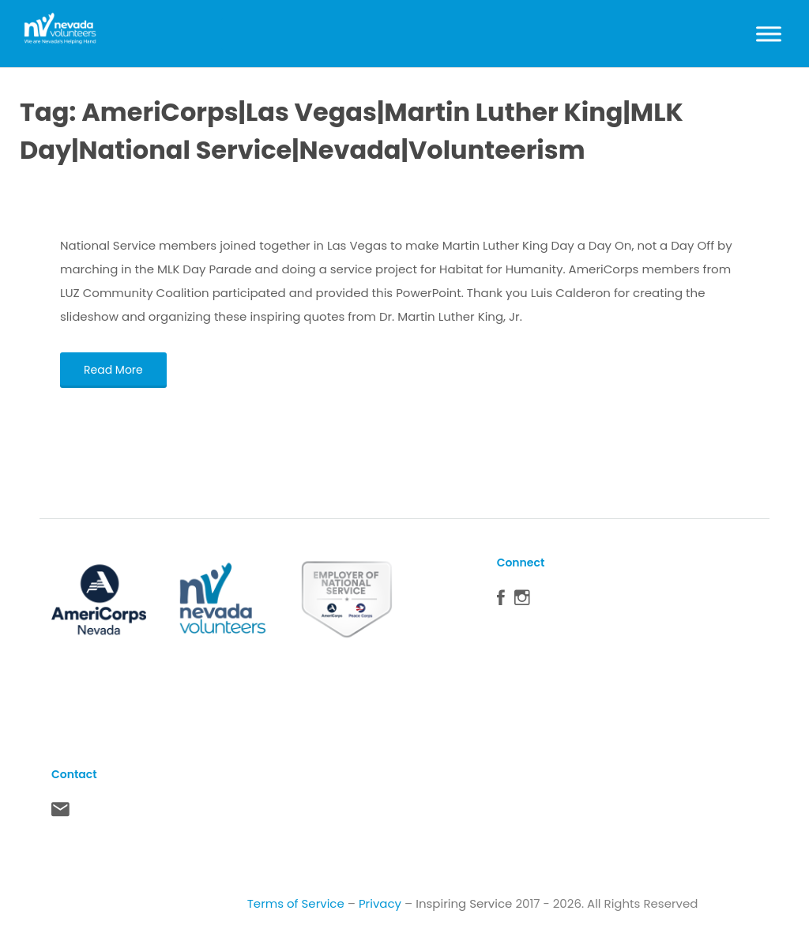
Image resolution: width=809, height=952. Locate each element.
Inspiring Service (464, 903)
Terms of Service (295, 903)
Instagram (522, 601)
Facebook (501, 601)
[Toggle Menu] (768, 33)
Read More (113, 370)
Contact (60, 813)
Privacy (380, 903)
